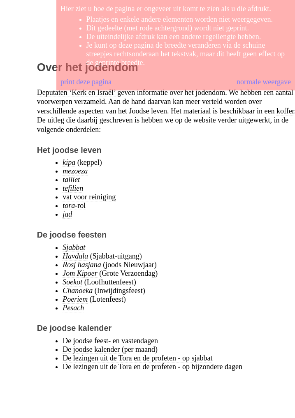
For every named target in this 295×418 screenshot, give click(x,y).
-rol (74, 205)
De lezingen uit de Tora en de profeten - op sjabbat (137, 358)
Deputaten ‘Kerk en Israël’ (76, 92)
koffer (285, 111)
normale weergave (264, 82)
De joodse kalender (91, 349)
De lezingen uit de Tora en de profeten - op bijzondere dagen (152, 367)
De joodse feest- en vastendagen (110, 341)
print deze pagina (85, 82)
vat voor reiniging (89, 197)
